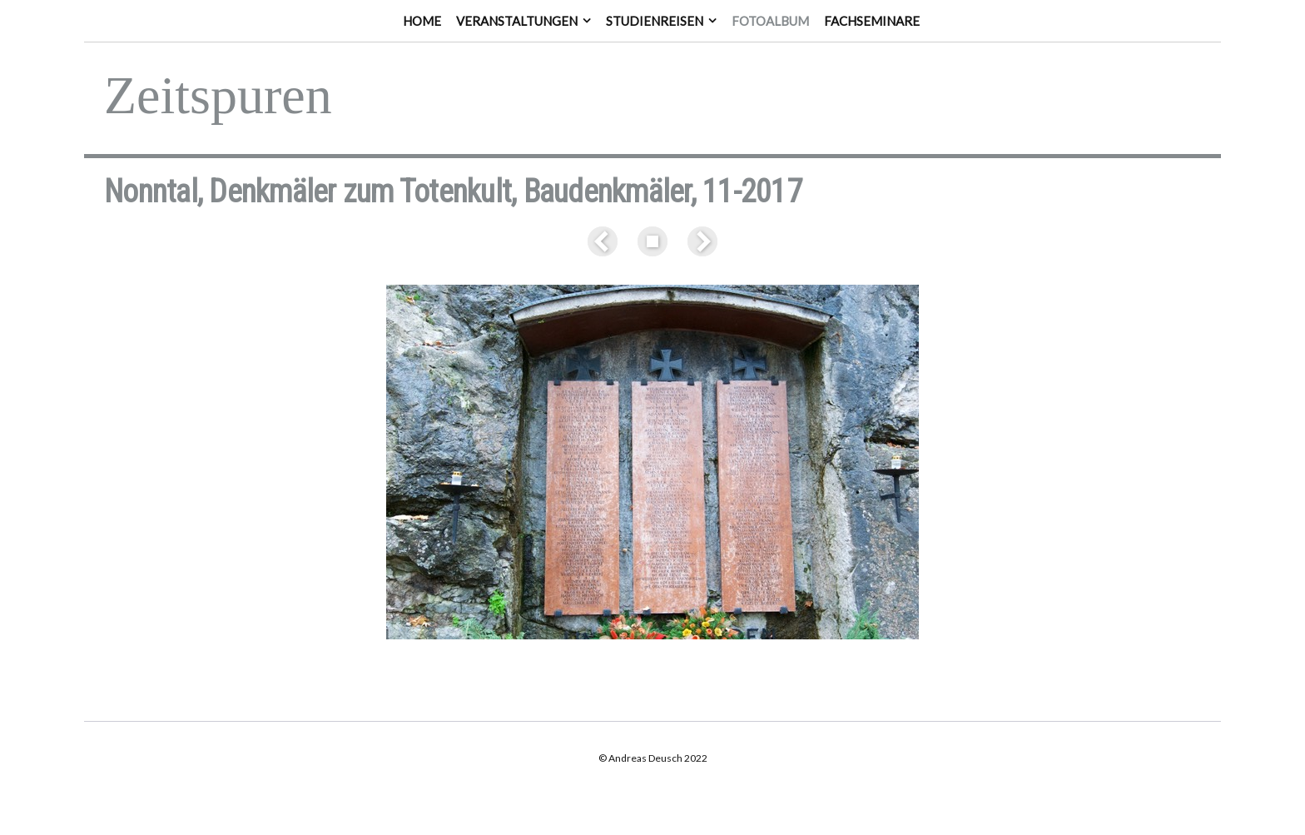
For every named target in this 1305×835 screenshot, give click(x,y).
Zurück (606, 241)
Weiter (699, 241)
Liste (652, 241)
